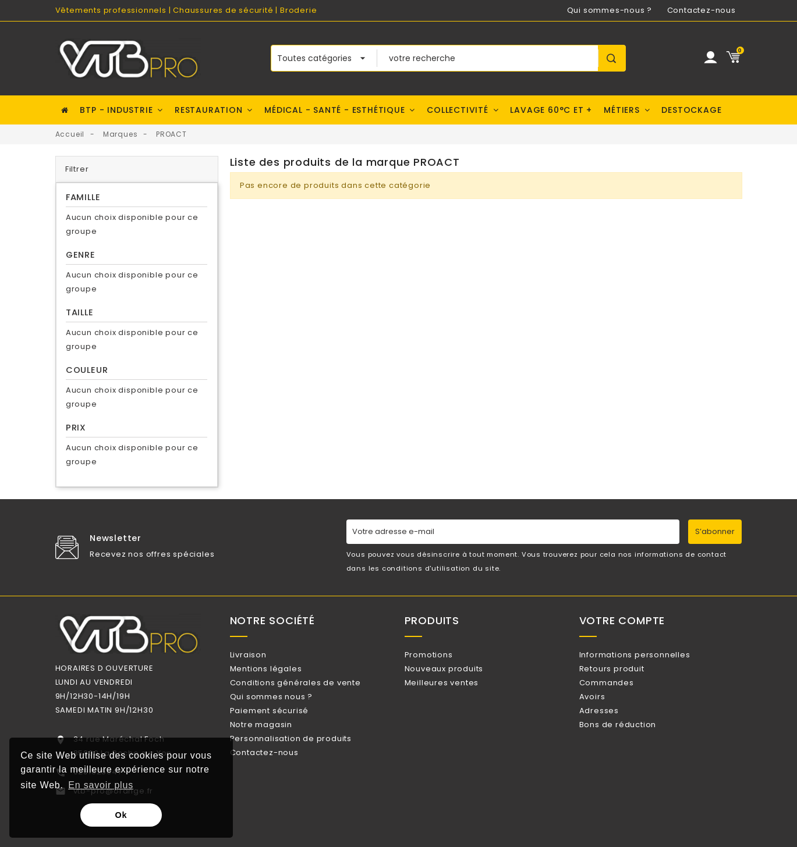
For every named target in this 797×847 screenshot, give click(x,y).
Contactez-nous (701, 10)
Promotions (443, 654)
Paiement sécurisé (283, 730)
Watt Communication (460, 833)
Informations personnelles (649, 654)
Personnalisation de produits (305, 768)
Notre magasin (275, 749)
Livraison (262, 654)
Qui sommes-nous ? (610, 10)
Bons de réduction (632, 749)
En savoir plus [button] (100, 785)
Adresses (614, 730)
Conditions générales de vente (310, 692)
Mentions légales (280, 673)
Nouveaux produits (458, 673)
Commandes (621, 692)
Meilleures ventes (456, 692)
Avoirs (607, 711)
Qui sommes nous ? (285, 711)
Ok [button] (121, 815)
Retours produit (626, 673)
